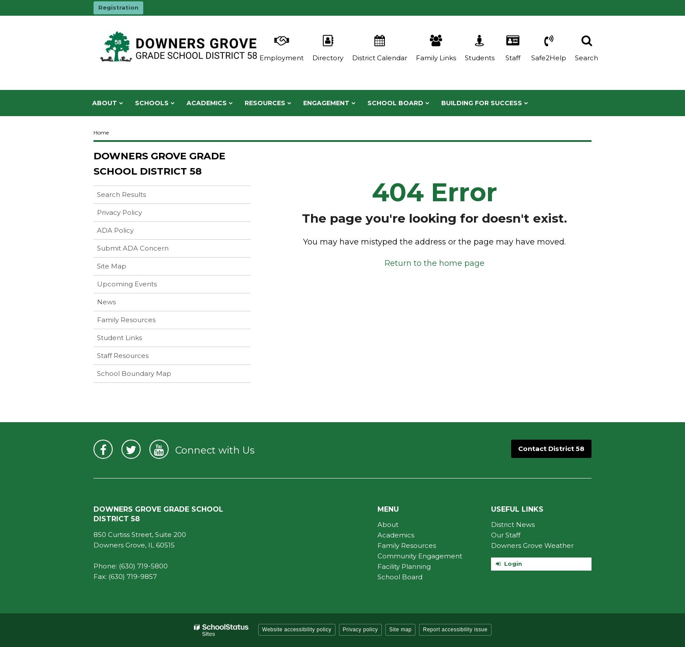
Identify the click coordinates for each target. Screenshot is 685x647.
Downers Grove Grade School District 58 (159, 163)
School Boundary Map (134, 373)
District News (513, 524)
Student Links (119, 338)
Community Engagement (419, 556)
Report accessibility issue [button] (455, 629)
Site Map (111, 266)
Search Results (121, 194)
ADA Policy (115, 230)
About (387, 524)
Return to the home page (434, 263)
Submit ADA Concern (133, 248)
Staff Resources (123, 355)
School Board (399, 577)
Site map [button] (400, 629)
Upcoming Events (127, 284)
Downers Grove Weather (532, 545)
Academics (395, 535)
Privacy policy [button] (360, 629)
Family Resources (126, 320)
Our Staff (505, 535)
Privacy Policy (119, 212)
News (106, 302)
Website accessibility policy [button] (297, 629)
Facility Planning (404, 566)
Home (101, 132)
